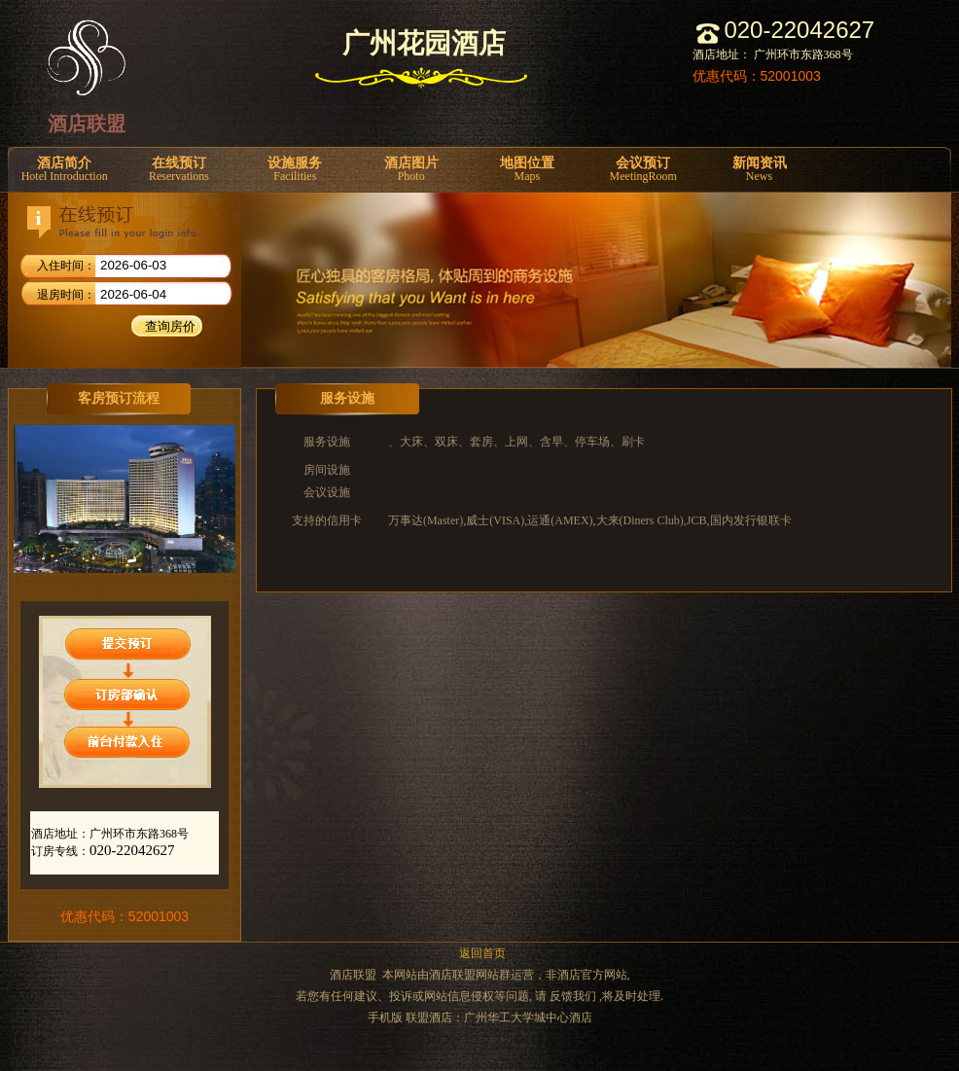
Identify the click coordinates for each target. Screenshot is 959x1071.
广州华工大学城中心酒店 (528, 1017)
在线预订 (178, 170)
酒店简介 (64, 170)
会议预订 (643, 170)
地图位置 (527, 170)
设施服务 (295, 170)
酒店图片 (411, 170)
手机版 (385, 1017)
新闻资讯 (759, 170)
